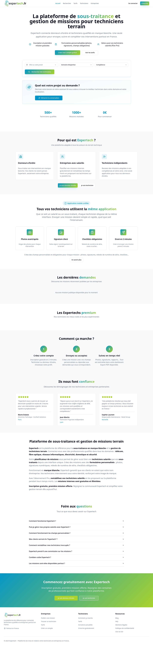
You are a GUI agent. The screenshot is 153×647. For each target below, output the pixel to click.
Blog (117, 618)
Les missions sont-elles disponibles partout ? (76, 563)
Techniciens (84, 3)
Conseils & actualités (85, 625)
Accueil (57, 3)
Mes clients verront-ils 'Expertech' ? (76, 539)
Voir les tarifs (90, 53)
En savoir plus (76, 260)
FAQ (116, 621)
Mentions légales (121, 625)
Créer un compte (47, 628)
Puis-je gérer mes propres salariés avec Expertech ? (76, 527)
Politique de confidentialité (124, 628)
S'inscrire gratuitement (86, 628)
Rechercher (67, 3)
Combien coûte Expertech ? (76, 557)
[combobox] (41, 65)
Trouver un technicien (48, 621)
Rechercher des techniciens (39, 72)
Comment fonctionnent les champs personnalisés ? (76, 533)
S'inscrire (144, 3)
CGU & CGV (119, 632)
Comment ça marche (85, 618)
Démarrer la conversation (48, 98)
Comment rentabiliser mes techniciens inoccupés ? (76, 545)
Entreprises (95, 3)
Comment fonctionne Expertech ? (76, 521)
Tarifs (75, 3)
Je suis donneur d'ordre (68, 185)
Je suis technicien (87, 185)
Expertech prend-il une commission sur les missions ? (76, 551)
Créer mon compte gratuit (67, 53)
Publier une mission (48, 618)
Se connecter (133, 3)
